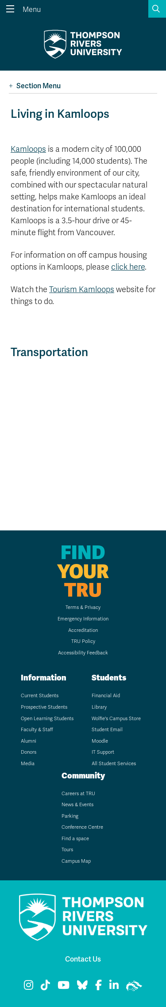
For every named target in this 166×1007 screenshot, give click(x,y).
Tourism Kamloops (81, 289)
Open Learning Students (47, 718)
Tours (67, 850)
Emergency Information (83, 619)
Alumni (28, 741)
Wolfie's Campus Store (116, 718)
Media (28, 764)
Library (99, 707)
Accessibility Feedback (83, 653)
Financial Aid (106, 696)
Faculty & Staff (37, 730)
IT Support (103, 752)
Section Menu (35, 85)
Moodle (100, 741)
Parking (70, 816)
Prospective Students (44, 707)
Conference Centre (82, 827)
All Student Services (114, 764)
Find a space (75, 839)
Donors (28, 752)
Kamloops (28, 149)
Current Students (39, 696)
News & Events (77, 805)
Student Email (107, 730)
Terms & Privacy (83, 607)
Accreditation (83, 630)
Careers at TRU (78, 794)
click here (128, 267)
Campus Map (76, 861)
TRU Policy (83, 641)
